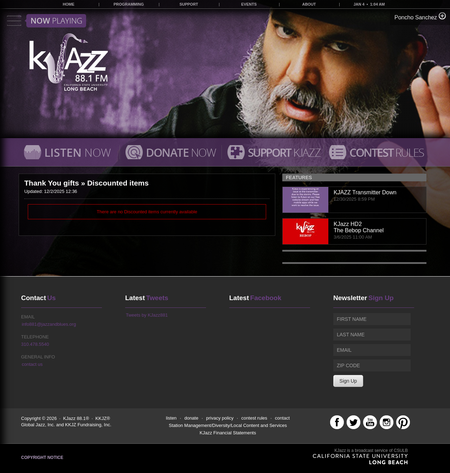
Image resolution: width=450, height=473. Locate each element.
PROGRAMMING (129, 4)
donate (191, 418)
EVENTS (249, 4)
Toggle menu (46, 20)
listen (171, 418)
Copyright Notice (42, 457)
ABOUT (309, 4)
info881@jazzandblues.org (49, 324)
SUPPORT (188, 4)
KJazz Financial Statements (228, 432)
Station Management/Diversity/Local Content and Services (228, 425)
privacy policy (219, 418)
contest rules (254, 418)
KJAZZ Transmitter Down (365, 192)
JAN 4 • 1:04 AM (369, 4)
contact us (32, 364)
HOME (69, 4)
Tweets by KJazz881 (147, 315)
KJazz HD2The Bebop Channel (359, 227)
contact (282, 418)
